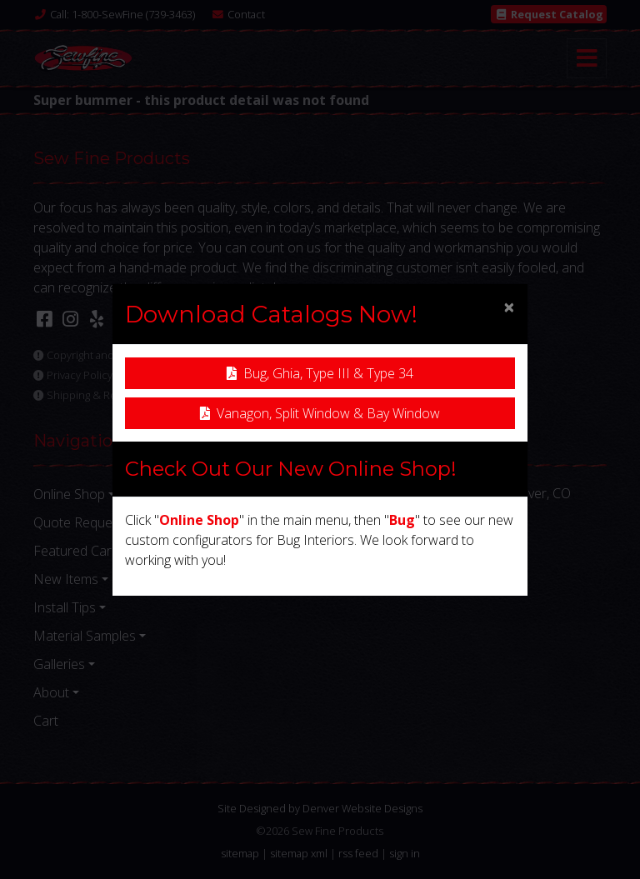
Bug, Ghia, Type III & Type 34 (320, 373)
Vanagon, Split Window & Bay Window (320, 413)
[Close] (509, 306)
